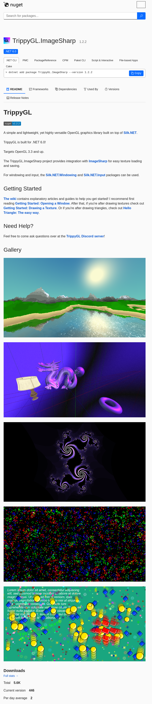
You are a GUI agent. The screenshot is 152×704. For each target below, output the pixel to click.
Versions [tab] (112, 89)
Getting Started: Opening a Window (42, 203)
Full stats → (11, 675)
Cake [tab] (9, 66)
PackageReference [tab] (45, 60)
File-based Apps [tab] (128, 60)
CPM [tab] (65, 60)
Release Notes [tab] (18, 98)
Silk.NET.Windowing (61, 175)
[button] (136, 73)
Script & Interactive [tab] (102, 60)
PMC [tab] (25, 60)
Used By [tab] (91, 89)
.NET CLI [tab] (11, 60)
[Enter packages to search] (70, 16)
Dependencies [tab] (66, 89)
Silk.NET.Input (94, 175)
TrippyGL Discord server (85, 236)
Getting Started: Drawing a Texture (30, 208)
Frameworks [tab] (38, 89)
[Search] (141, 16)
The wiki (10, 199)
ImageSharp (98, 161)
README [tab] (14, 89)
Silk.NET (130, 132)
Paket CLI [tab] (80, 60)
